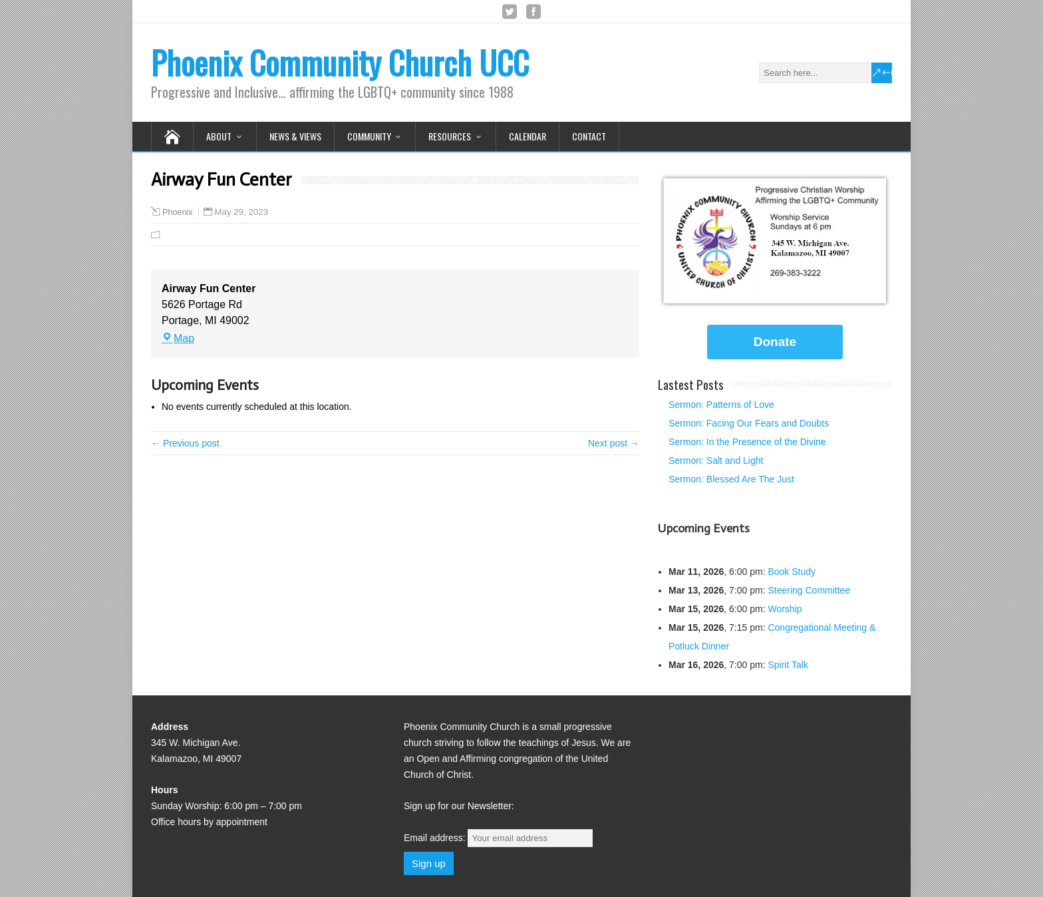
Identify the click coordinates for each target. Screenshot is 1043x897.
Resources (449, 136)
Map (178, 338)
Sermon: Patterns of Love (721, 404)
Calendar (527, 136)
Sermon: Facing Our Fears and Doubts (749, 423)
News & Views (295, 136)
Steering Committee (809, 590)
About (218, 136)
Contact (589, 136)
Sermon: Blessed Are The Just (731, 479)
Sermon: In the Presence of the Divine (747, 442)
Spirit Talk (788, 664)
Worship (785, 609)
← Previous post (185, 443)
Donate (775, 342)
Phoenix (177, 212)
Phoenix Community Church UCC (340, 62)
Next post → (613, 443)
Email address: (498, 837)
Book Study (792, 571)
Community (369, 136)
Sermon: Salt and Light (716, 460)
